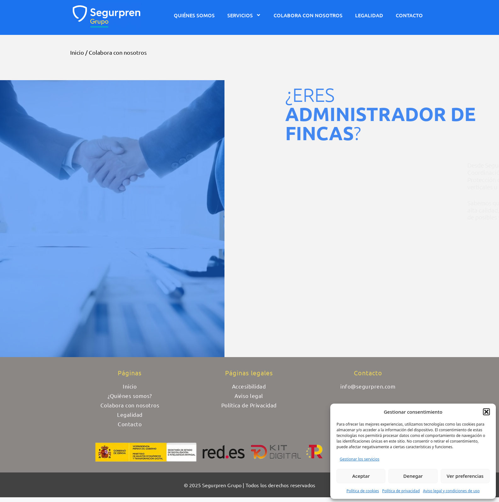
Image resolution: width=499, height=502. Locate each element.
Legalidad (369, 15)
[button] (486, 412)
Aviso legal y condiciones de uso (451, 491)
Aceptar (361, 476)
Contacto (409, 15)
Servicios (244, 15)
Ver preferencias (465, 476)
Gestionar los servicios (359, 459)
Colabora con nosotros (308, 15)
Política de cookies (362, 491)
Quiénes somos (194, 15)
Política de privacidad (401, 491)
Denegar (413, 476)
